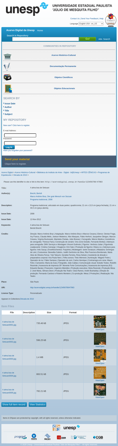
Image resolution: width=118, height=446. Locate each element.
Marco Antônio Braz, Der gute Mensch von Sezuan (51, 196)
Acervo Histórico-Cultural (25, 172)
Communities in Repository (59, 46)
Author (8, 107)
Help (101, 19)
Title (7, 110)
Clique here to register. (15, 164)
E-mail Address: (9, 131)
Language (86, 24)
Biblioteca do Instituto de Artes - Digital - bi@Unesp (58, 172)
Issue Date (10, 103)
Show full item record (14, 404)
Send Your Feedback (89, 19)
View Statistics (37, 404)
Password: (7, 139)
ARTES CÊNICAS (88, 172)
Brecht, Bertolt (36, 193)
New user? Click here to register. (16, 125)
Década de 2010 (20, 175)
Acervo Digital (7, 172)
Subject (8, 114)
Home (40, 30)
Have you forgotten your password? (17, 150)
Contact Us (74, 19)
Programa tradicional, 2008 (41, 199)
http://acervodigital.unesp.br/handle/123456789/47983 (52, 287)
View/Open (99, 329)
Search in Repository (17, 35)
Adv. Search (104, 39)
